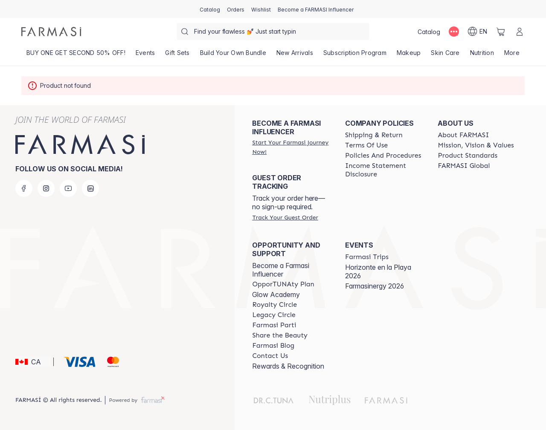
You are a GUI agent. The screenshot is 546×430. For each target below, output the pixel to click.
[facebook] (23, 188)
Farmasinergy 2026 (374, 286)
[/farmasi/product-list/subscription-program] (355, 55)
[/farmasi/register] (236, 9)
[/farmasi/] (51, 31)
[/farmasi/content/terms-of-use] (366, 145)
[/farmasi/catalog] (210, 9)
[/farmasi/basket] (501, 31)
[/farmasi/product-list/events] (145, 55)
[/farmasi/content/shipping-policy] (374, 135)
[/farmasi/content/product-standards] (467, 155)
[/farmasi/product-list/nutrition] (482, 55)
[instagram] (46, 188)
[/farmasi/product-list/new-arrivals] (294, 55)
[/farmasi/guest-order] (285, 217)
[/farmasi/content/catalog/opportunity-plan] (283, 284)
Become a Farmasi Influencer (280, 269)
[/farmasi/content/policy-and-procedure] (383, 155)
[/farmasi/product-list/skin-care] (445, 55)
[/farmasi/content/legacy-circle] (273, 315)
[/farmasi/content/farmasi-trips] (367, 257)
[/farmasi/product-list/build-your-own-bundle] (233, 55)
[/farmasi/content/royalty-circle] (274, 304)
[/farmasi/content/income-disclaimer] (384, 170)
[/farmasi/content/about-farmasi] (463, 135)
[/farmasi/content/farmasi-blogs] (273, 345)
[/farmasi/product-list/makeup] (409, 55)
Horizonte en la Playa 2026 (378, 271)
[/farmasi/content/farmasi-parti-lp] (274, 325)
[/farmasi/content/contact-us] (270, 356)
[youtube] (68, 188)
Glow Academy (276, 294)
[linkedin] (90, 188)
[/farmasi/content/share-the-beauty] (280, 335)
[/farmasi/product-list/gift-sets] (177, 55)
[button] (33, 362)
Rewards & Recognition (288, 366)
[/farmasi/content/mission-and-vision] (476, 145)
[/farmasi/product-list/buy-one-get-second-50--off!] (76, 55)
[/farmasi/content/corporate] (464, 166)
